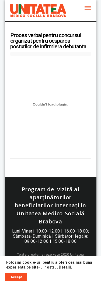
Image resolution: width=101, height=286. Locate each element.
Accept (16, 277)
